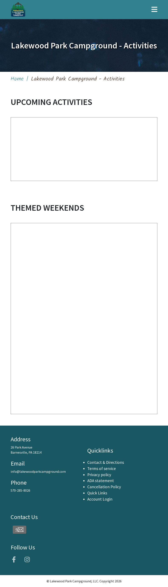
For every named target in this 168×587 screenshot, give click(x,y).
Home (17, 79)
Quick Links (97, 492)
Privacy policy (99, 474)
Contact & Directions (105, 462)
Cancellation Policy (104, 486)
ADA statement (100, 480)
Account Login (99, 499)
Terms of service (101, 468)
